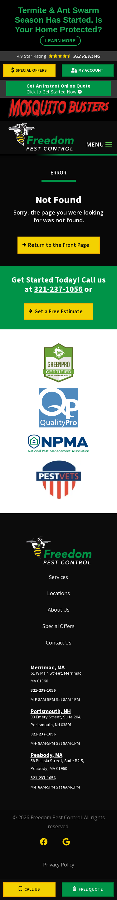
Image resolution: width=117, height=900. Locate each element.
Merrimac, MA (48, 668)
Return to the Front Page (58, 245)
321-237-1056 (58, 289)
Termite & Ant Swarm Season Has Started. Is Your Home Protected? (58, 26)
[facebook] (43, 841)
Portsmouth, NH (51, 711)
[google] (66, 841)
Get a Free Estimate (58, 311)
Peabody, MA (46, 755)
